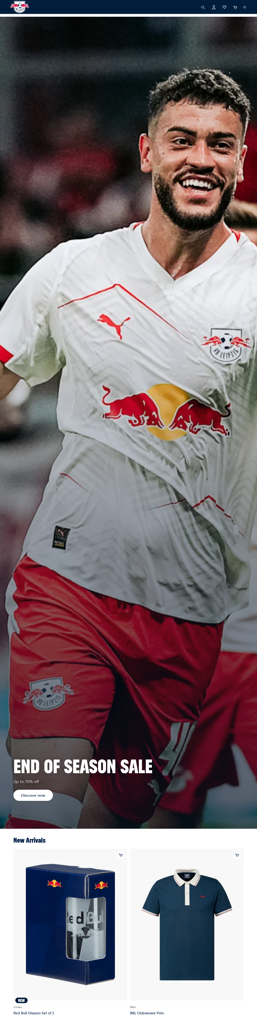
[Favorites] (224, 7)
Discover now (33, 795)
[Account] (213, 7)
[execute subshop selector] (245, 7)
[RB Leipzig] (19, 7)
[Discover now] (128, 423)
